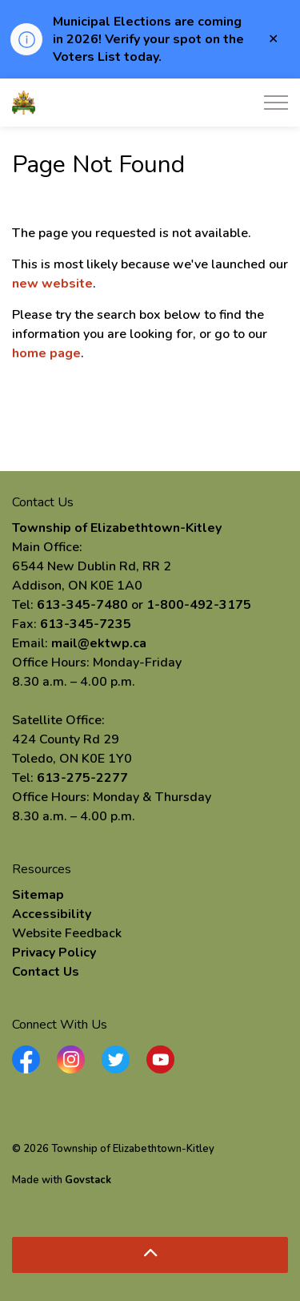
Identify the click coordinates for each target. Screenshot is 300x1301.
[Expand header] (276, 103)
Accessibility (51, 914)
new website (52, 283)
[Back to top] (150, 1255)
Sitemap (38, 895)
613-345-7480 (82, 605)
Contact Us (45, 972)
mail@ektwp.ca (98, 643)
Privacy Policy (54, 952)
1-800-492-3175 (198, 605)
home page (46, 353)
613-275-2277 (82, 778)
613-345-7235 (85, 624)
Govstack (88, 1180)
